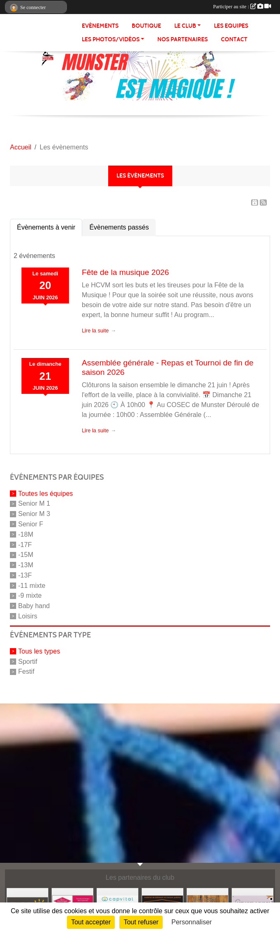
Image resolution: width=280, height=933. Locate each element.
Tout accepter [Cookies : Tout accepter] (91, 922)
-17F (25, 544)
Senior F (30, 524)
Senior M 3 (34, 513)
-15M (25, 554)
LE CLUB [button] (185, 25)
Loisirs (27, 616)
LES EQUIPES (231, 25)
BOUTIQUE (146, 25)
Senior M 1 (34, 503)
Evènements (100, 25)
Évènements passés (119, 227)
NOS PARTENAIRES (182, 39)
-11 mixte (31, 585)
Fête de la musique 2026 (125, 272)
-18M (25, 534)
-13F (25, 575)
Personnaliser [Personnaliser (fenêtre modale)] (191, 922)
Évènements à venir (46, 227)
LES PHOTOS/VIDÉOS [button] (111, 39)
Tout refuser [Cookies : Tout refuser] (140, 922)
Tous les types (39, 651)
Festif (26, 671)
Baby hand (34, 605)
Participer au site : (242, 6)
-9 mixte (30, 595)
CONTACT (234, 39)
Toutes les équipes (45, 493)
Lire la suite (95, 330)
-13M (25, 564)
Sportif (27, 661)
